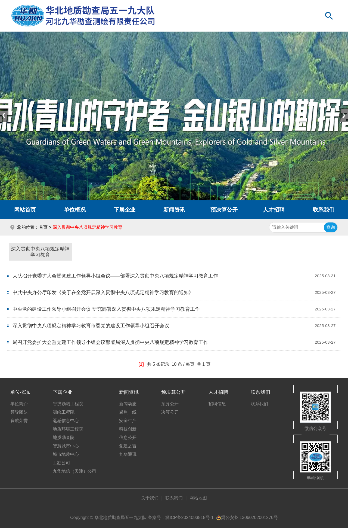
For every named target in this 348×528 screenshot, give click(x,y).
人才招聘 (274, 210)
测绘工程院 (63, 412)
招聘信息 (217, 403)
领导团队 (19, 412)
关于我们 (150, 498)
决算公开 (170, 412)
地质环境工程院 (68, 429)
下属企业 (124, 210)
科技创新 (127, 429)
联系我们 (260, 392)
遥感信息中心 (66, 420)
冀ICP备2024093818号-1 (189, 517)
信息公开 (127, 437)
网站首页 (25, 210)
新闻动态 (127, 403)
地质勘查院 (63, 437)
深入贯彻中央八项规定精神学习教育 (40, 252)
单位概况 (75, 210)
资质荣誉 (19, 420)
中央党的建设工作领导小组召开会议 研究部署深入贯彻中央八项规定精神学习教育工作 (106, 309)
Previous (4, 115)
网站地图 (198, 498)
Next (344, 115)
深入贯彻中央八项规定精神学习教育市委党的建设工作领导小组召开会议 (91, 325)
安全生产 (127, 420)
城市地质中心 (66, 454)
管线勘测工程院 (68, 403)
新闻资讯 (174, 210)
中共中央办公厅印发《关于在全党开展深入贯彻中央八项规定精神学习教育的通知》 (103, 292)
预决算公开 (224, 210)
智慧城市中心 (66, 446)
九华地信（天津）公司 (74, 471)
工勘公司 (61, 462)
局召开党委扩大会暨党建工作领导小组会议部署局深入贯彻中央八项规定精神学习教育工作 (110, 342)
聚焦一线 (127, 412)
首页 (43, 227)
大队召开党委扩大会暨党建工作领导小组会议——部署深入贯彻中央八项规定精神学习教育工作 (115, 276)
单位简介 (19, 403)
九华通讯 (127, 454)
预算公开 (170, 403)
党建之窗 (127, 446)
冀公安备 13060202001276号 (249, 517)
